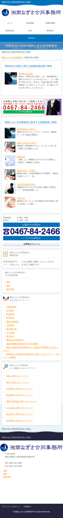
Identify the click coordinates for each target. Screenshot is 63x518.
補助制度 (21, 157)
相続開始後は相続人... (27, 129)
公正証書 (10, 332)
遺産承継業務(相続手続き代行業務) (22, 344)
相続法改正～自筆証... (27, 170)
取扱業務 (30, 23)
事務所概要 (50, 23)
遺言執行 (10, 336)
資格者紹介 (10, 31)
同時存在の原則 (26, 74)
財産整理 (10, 314)
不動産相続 (11, 307)
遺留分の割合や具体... (27, 143)
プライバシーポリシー (11, 506)
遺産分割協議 (12, 321)
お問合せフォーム (31, 244)
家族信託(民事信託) (15, 340)
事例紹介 (50, 31)
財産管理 (10, 318)
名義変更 (10, 325)
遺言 (8, 285)
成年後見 (10, 289)
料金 (30, 31)
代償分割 (21, 198)
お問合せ (31, 38)
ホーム (10, 23)
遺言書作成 (11, 329)
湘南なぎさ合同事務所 (12, 57)
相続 (8, 282)
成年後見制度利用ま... (27, 184)
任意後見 (10, 310)
